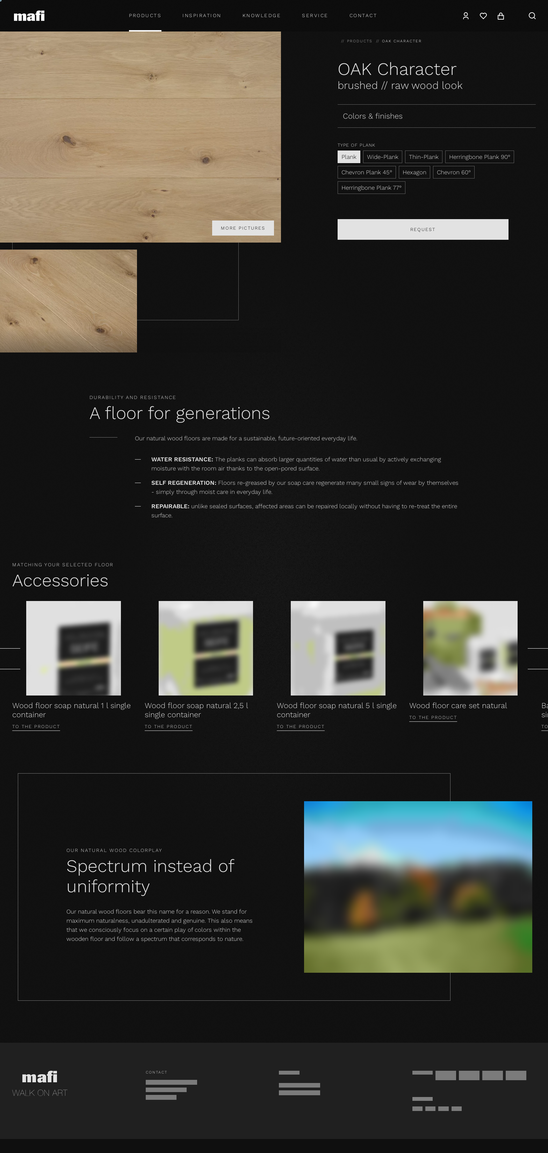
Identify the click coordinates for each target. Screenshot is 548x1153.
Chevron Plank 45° (366, 172)
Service (315, 15)
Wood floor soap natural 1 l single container (71, 710)
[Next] (538, 658)
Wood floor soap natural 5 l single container (337, 710)
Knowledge (262, 15)
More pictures (243, 228)
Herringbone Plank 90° (479, 156)
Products (145, 15)
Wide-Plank (382, 156)
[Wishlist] (483, 16)
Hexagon (414, 172)
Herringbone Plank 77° (371, 187)
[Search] (532, 16)
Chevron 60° (454, 172)
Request (422, 229)
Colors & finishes (373, 116)
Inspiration (202, 15)
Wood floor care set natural (458, 705)
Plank (348, 156)
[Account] (466, 16)
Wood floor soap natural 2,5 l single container (196, 710)
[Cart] (501, 16)
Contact (363, 15)
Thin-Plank (424, 156)
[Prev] (10, 658)
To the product (36, 726)
